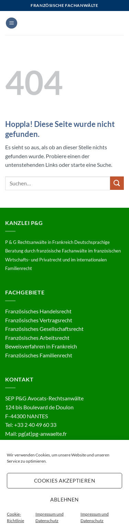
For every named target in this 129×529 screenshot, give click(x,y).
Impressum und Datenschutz (49, 517)
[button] (11, 23)
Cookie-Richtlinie (15, 517)
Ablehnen (64, 499)
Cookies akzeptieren (64, 480)
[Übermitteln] (117, 183)
